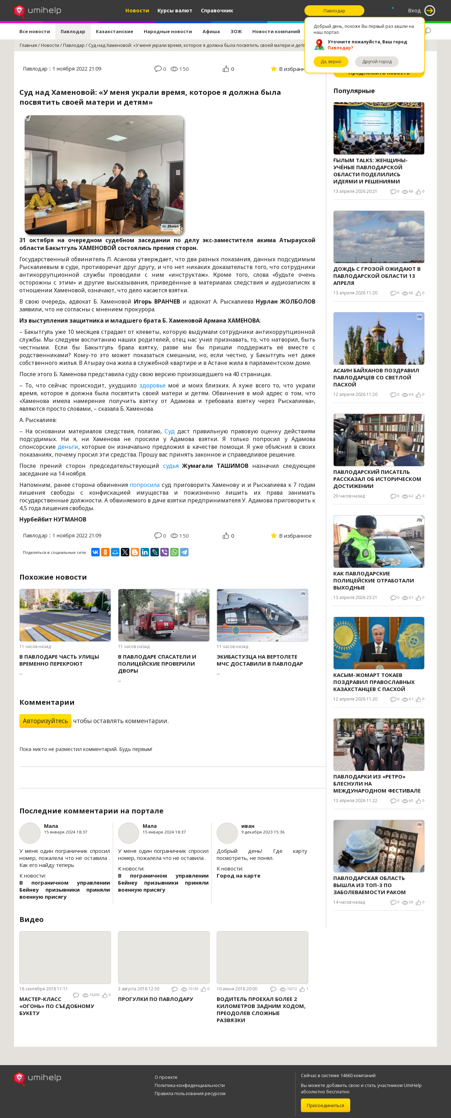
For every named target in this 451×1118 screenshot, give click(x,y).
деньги (68, 447)
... (65, 664)
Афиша (211, 31)
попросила (145, 485)
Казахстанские (114, 31)
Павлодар (73, 31)
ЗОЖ (236, 31)
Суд (170, 431)
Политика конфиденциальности (190, 1085)
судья (171, 466)
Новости (137, 10)
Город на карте (238, 875)
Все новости (34, 31)
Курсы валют (174, 10)
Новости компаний (276, 31)
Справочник (217, 10)
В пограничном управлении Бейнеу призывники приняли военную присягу (64, 889)
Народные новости (168, 31)
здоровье (153, 385)
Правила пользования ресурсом (190, 1093)
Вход (414, 10)
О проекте (166, 1077)
